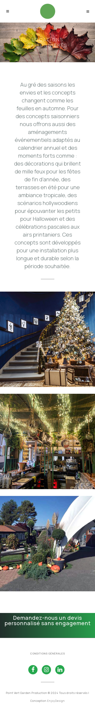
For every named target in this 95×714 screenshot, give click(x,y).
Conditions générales (47, 653)
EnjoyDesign (56, 701)
